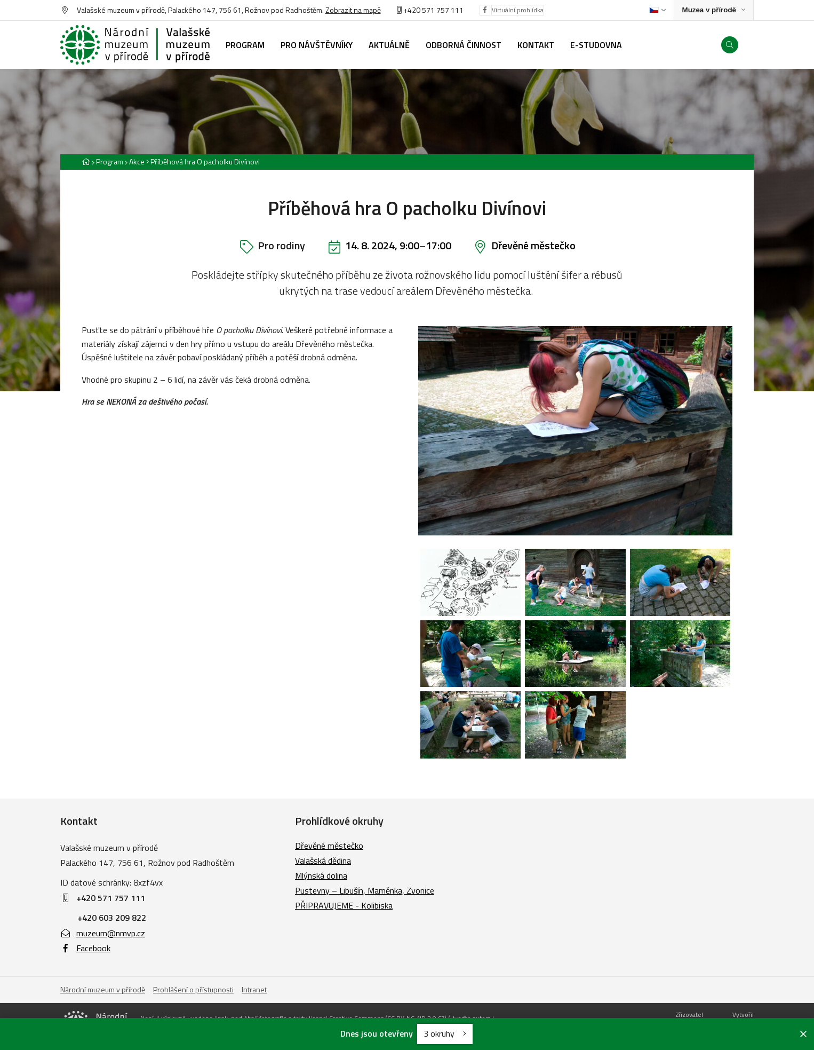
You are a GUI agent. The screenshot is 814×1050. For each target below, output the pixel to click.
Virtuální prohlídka (518, 10)
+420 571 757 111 (433, 9)
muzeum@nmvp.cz (102, 933)
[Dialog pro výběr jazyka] (657, 10)
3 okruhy (445, 1033)
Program (109, 161)
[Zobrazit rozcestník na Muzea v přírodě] (714, 10)
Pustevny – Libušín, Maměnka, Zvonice (364, 890)
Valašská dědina (323, 860)
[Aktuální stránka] (203, 161)
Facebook (85, 948)
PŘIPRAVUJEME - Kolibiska (344, 905)
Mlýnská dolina (321, 875)
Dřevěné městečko (533, 245)
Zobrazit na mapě (353, 9)
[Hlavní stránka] (86, 161)
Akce (137, 161)
